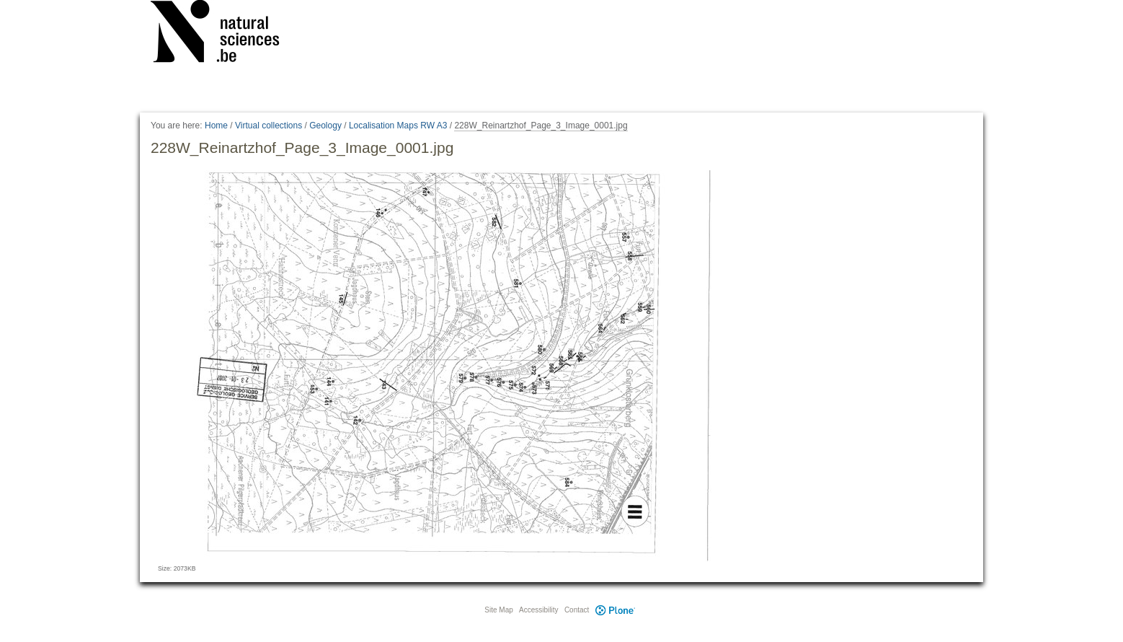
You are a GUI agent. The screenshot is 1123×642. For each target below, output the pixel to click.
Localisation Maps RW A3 (398, 125)
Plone (614, 610)
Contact (576, 610)
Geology (325, 125)
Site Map (498, 610)
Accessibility (538, 610)
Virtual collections (268, 125)
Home (216, 125)
